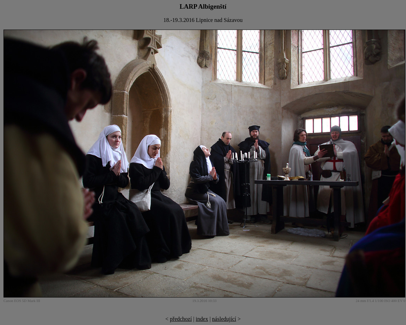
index (202, 319)
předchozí (181, 319)
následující (224, 319)
